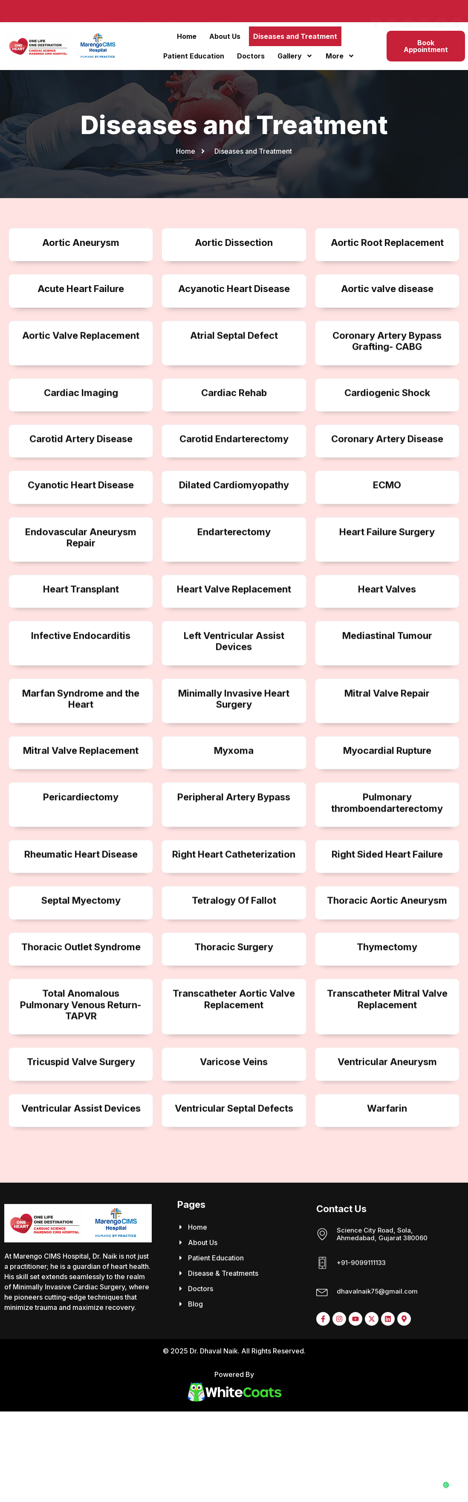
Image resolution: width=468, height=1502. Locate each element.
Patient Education (193, 56)
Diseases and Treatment (295, 36)
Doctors (251, 56)
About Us (224, 36)
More (340, 56)
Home (186, 36)
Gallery (295, 56)
